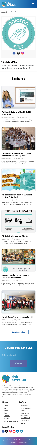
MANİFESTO (24, 405)
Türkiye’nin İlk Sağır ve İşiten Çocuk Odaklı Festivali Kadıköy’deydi (16, 154)
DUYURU (6, 418)
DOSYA (6, 410)
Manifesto (22, 440)
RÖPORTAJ (7, 416)
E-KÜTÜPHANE (25, 418)
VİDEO (5, 413)
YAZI (5, 408)
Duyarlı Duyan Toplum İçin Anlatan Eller (17, 317)
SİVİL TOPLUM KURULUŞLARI (24, 414)
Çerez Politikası (8, 440)
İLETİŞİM (23, 423)
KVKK (16, 440)
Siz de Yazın (30, 440)
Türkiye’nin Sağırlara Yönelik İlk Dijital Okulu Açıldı (17, 113)
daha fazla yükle (18, 332)
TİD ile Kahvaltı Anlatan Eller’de (14, 236)
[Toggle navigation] (33, 4)
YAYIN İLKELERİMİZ (26, 408)
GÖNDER (19, 363)
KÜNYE (23, 410)
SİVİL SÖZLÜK (25, 420)
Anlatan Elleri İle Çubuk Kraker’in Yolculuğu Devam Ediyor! (15, 276)
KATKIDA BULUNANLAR (11, 421)
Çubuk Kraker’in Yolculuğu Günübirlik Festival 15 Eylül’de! (16, 196)
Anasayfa (4, 12)
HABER (6, 405)
